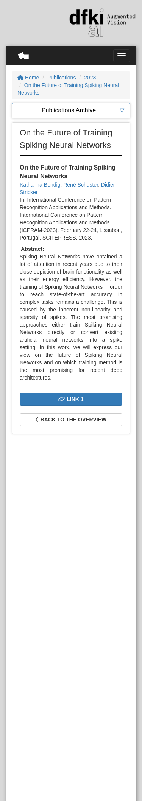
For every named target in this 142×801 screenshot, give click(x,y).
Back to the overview (71, 420)
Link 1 (70, 399)
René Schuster (80, 185)
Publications (61, 78)
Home (28, 78)
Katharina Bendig (40, 185)
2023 (90, 78)
